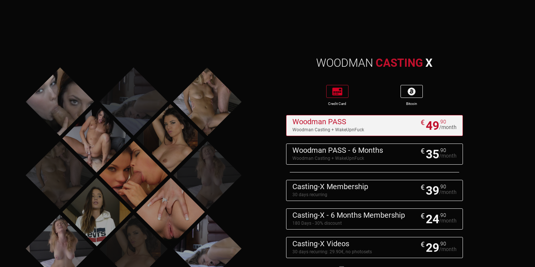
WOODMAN (374, 62)
